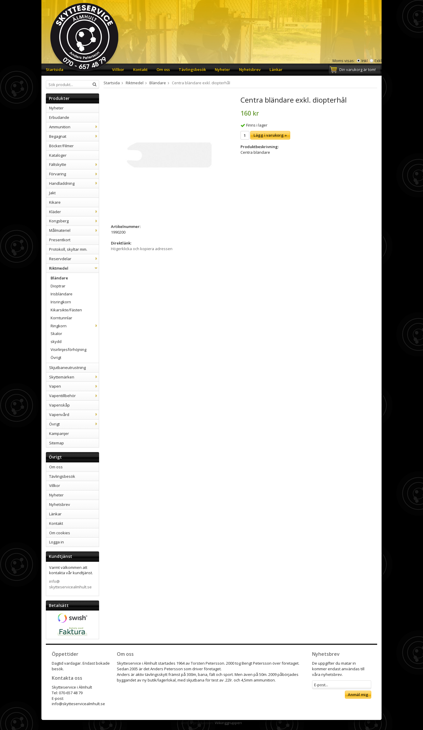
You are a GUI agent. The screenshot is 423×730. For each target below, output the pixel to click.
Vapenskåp (59, 405)
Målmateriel (74, 230)
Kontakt (140, 69)
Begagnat (74, 136)
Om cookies (59, 532)
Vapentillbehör (74, 395)
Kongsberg (74, 221)
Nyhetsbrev (250, 69)
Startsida (54, 69)
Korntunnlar (61, 318)
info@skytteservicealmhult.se (70, 584)
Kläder (74, 211)
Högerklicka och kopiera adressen (141, 248)
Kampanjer (59, 433)
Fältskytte (74, 164)
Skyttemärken (74, 377)
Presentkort (59, 239)
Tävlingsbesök (192, 69)
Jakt (52, 192)
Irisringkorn (61, 302)
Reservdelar (74, 258)
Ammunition (74, 127)
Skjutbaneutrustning (67, 367)
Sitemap (56, 443)
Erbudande (59, 117)
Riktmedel (74, 268)
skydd (56, 341)
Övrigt (56, 357)
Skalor (56, 333)
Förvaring (74, 174)
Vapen (74, 386)
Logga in (56, 542)
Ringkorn (75, 325)
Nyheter (222, 69)
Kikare (55, 202)
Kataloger (58, 155)
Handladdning (74, 183)
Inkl (364, 60)
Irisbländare (61, 294)
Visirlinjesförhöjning (68, 349)
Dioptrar (58, 286)
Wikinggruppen (228, 722)
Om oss (163, 69)
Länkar (275, 69)
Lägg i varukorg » (270, 135)
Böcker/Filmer (61, 145)
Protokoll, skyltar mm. (68, 249)
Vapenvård (74, 414)
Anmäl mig (358, 694)
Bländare (59, 278)
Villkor (118, 69)
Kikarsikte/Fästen (66, 310)
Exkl (378, 60)
